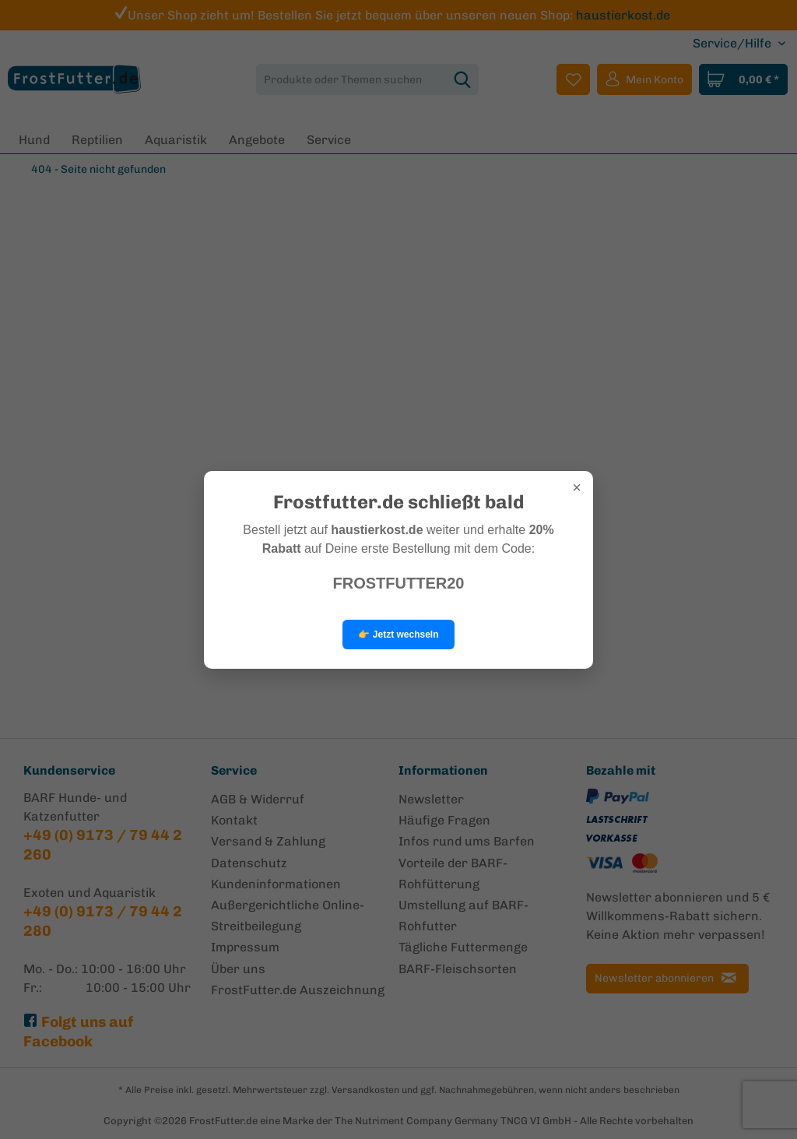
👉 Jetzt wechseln (398, 634)
